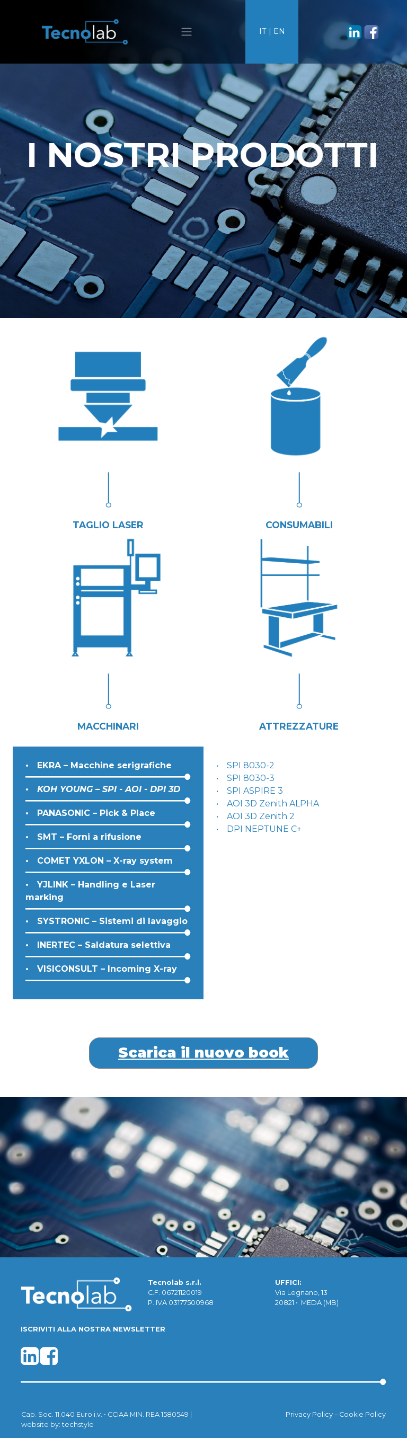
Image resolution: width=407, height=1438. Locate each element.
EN (279, 31)
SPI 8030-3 (251, 778)
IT (263, 31)
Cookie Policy (362, 1414)
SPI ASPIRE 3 (255, 791)
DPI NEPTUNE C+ (264, 829)
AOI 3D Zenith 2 (261, 816)
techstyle (78, 1424)
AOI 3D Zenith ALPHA (273, 803)
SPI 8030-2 (251, 765)
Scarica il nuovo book (203, 1052)
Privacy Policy (309, 1414)
